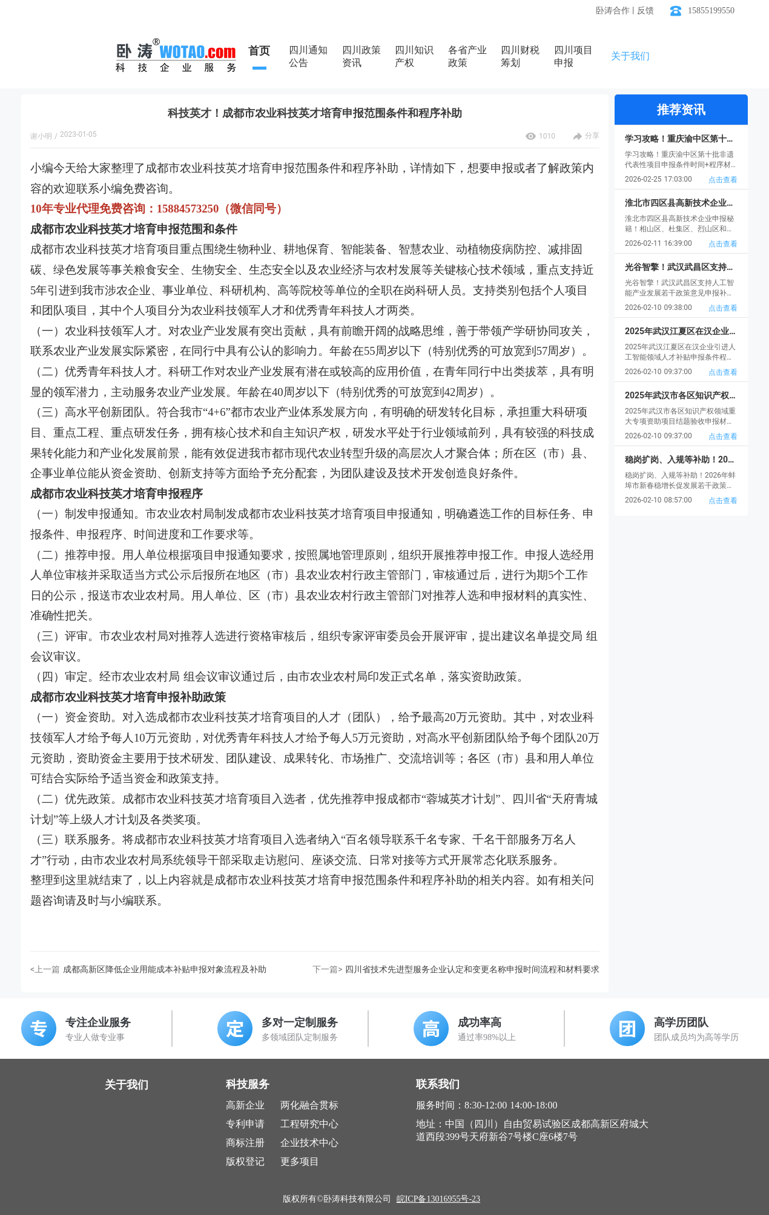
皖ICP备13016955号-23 (438, 1198)
